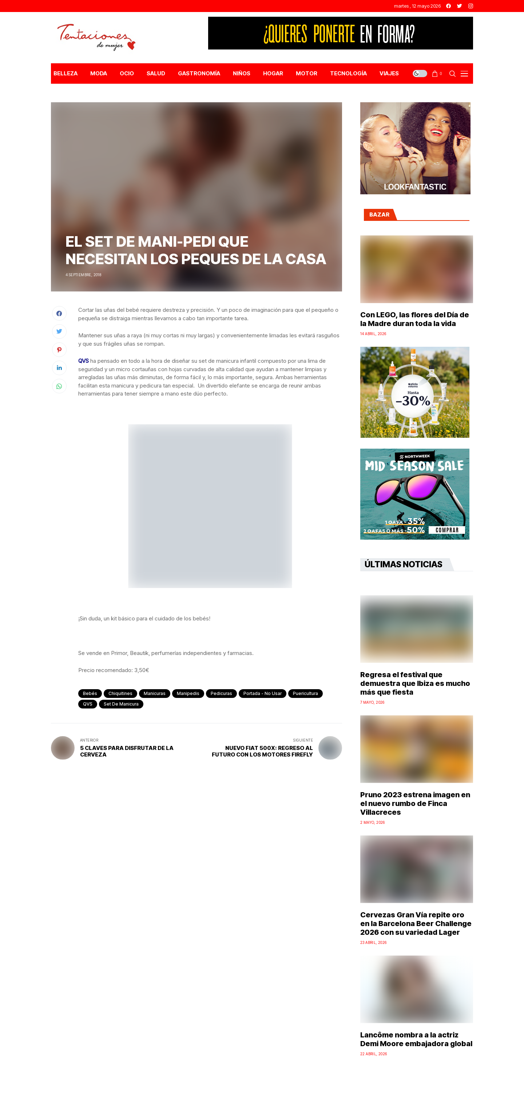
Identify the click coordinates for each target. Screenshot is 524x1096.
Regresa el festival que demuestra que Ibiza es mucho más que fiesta (415, 683)
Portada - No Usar (262, 693)
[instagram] (470, 6)
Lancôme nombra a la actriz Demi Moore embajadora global (416, 1039)
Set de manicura (121, 704)
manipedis (188, 693)
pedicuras (221, 693)
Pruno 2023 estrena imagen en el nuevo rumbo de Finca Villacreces (415, 803)
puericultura (305, 693)
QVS (87, 704)
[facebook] (448, 6)
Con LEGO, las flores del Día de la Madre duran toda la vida (414, 319)
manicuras (155, 693)
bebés (90, 693)
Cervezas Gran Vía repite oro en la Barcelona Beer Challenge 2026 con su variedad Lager (416, 923)
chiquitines (120, 693)
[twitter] (459, 6)
